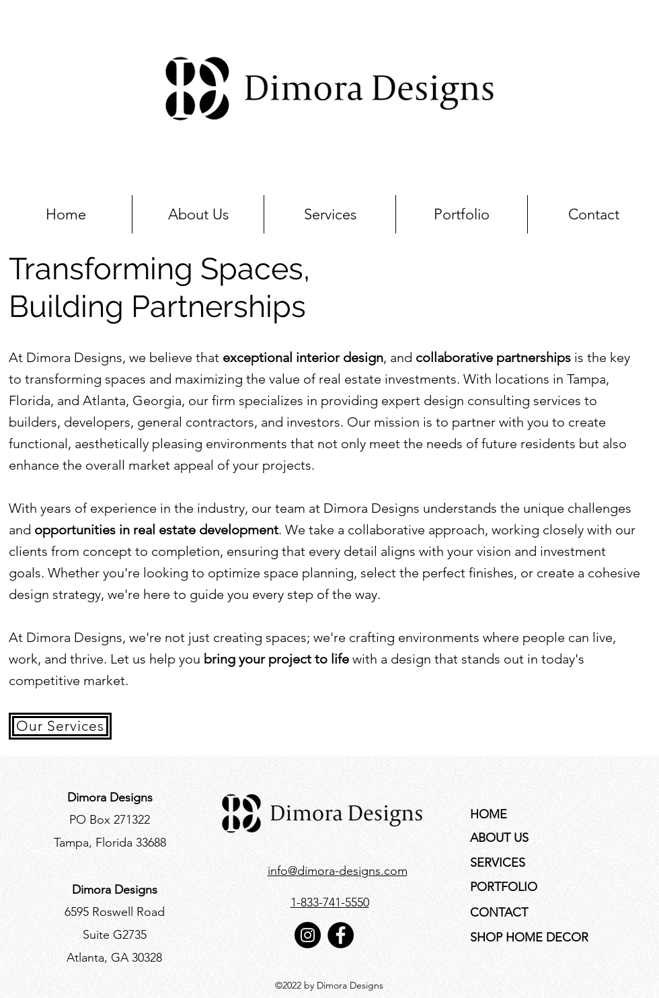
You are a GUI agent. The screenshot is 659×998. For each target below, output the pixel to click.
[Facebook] (340, 935)
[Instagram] (308, 935)
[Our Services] (60, 726)
